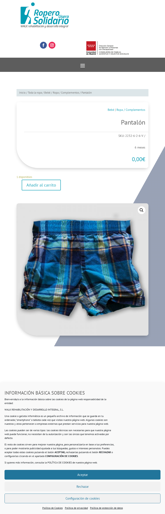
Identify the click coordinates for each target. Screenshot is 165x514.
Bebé (47, 92)
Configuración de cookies (83, 498)
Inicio (22, 92)
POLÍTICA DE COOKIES (59, 462)
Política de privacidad (76, 507)
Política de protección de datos (106, 507)
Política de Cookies (52, 507)
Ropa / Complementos (66, 92)
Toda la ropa (35, 92)
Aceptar (82, 475)
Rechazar (82, 487)
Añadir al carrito (41, 185)
